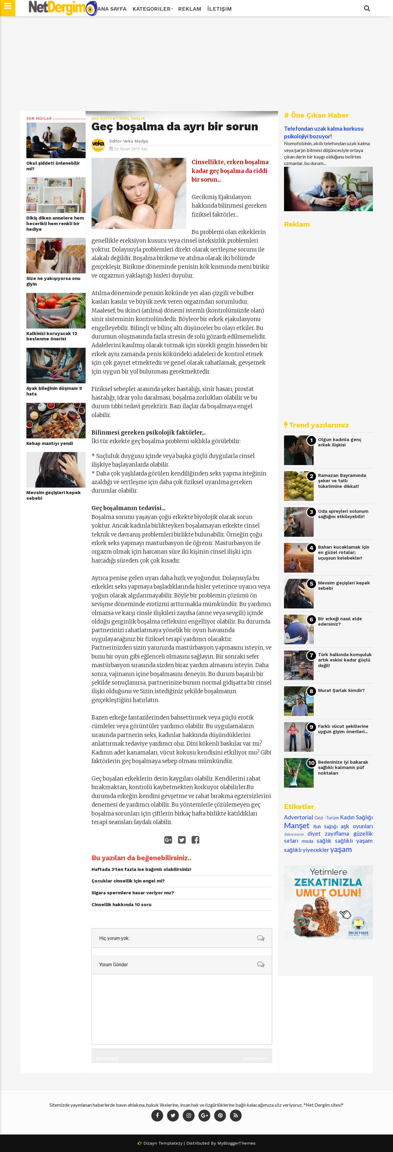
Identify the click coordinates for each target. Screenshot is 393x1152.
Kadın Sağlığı (356, 817)
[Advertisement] (196, 63)
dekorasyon (294, 834)
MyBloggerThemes (236, 1143)
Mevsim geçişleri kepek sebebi (53, 495)
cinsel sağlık (130, 119)
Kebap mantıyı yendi (49, 443)
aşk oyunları (357, 826)
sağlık (324, 840)
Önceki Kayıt (107, 1058)
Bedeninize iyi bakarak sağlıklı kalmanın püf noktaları (343, 768)
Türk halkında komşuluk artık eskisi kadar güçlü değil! (345, 660)
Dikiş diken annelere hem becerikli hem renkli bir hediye (55, 223)
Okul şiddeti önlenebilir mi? (53, 166)
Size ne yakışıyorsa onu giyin (53, 281)
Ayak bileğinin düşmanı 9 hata (54, 391)
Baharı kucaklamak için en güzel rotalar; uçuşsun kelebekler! (343, 552)
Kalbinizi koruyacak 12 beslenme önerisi (51, 336)
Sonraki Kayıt (255, 1058)
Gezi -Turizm (327, 817)
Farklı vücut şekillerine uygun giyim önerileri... (343, 729)
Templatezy (170, 1143)
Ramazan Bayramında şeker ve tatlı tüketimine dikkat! (342, 481)
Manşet (297, 825)
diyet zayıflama (328, 833)
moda (307, 841)
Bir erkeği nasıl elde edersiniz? (340, 621)
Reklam (189, 9)
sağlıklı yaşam (354, 840)
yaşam (341, 849)
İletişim (219, 9)
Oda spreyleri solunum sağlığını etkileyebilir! (343, 514)
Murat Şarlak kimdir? (341, 690)
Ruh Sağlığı (325, 826)
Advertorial (298, 817)
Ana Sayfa (111, 9)
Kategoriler (152, 9)
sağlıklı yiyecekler (306, 849)
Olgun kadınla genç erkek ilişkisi (339, 442)
